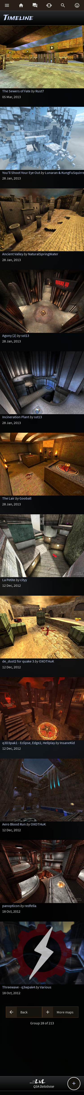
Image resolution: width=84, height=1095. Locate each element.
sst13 (25, 335)
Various (45, 987)
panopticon (11, 905)
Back (24, 1012)
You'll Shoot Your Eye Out (21, 172)
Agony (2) (9, 335)
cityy (23, 580)
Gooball (25, 498)
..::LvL (37, 1082)
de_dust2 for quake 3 (18, 661)
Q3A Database (43, 1086)
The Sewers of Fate (16, 91)
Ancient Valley (12, 254)
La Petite (8, 580)
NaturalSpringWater (43, 254)
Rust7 (39, 91)
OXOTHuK (46, 661)
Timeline (18, 18)
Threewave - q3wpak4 (18, 987)
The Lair (8, 498)
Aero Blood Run (14, 824)
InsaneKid (67, 743)
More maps (65, 1012)
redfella (30, 905)
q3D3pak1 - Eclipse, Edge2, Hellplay (28, 743)
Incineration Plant (15, 417)
